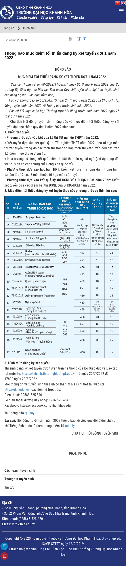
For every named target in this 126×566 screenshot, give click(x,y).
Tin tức (9, 487)
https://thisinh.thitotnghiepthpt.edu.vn (49, 374)
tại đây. (70, 426)
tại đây (29, 413)
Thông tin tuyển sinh (19, 479)
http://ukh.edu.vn (16, 389)
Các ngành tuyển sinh (19, 470)
